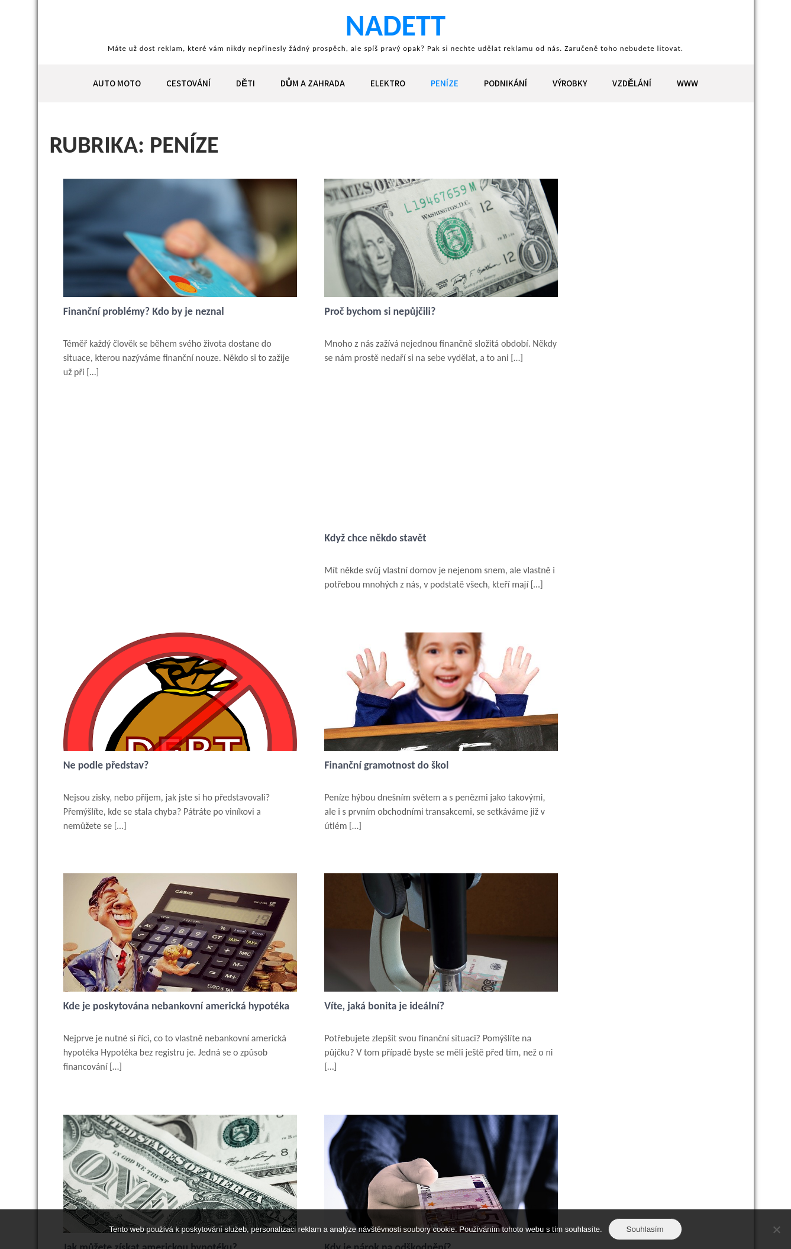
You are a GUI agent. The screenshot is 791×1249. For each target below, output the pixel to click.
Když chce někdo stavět (572, 311)
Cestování (188, 83)
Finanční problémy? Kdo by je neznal (144, 311)
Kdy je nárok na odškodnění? (584, 806)
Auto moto (117, 83)
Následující (127, 1150)
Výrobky (570, 83)
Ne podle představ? (107, 553)
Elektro (387, 83)
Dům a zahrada (312, 83)
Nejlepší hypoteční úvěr (573, 1034)
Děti (245, 83)
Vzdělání (631, 83)
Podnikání (505, 83)
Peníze (445, 83)
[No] (776, 1229)
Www (687, 83)
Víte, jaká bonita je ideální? (124, 806)
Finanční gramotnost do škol (355, 553)
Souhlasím (645, 1229)
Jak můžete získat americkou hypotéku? (380, 806)
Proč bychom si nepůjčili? (348, 311)
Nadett (395, 25)
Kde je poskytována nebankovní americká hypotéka (612, 559)
